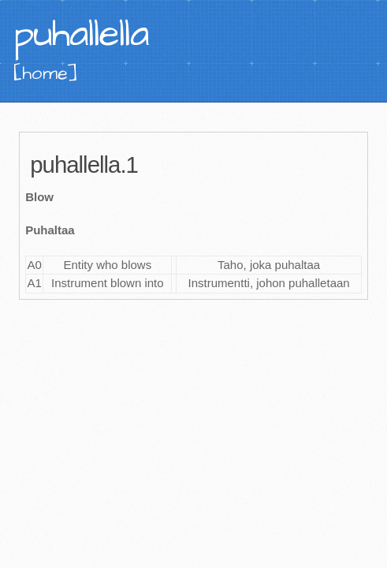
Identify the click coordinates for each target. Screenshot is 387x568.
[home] (45, 73)
